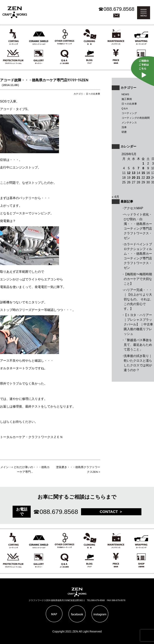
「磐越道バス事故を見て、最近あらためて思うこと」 (138, 344)
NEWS (125, 94)
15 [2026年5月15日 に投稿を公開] (143, 173)
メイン (4, 467)
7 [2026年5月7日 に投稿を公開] (138, 168)
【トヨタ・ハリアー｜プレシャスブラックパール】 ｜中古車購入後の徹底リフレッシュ (138, 324)
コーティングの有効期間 (136, 117)
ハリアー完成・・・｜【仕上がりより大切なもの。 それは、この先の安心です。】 (138, 299)
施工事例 (127, 99)
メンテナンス (129, 122)
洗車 (124, 127)
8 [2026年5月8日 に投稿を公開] (143, 168)
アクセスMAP (133, 208)
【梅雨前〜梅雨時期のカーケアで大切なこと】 (138, 279)
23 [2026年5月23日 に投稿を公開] (148, 177)
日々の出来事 (129, 103)
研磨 (124, 131)
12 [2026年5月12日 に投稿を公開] (129, 173)
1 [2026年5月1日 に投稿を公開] (143, 163)
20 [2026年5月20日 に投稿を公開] (133, 177)
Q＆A (125, 108)
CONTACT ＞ (111, 512)
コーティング (129, 113)
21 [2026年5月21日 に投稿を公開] (138, 177)
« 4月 (115, 196)
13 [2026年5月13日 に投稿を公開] (133, 173)
